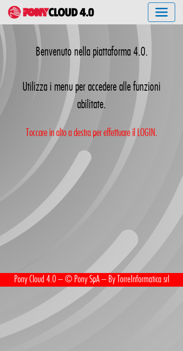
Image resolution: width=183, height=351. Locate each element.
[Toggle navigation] (161, 12)
